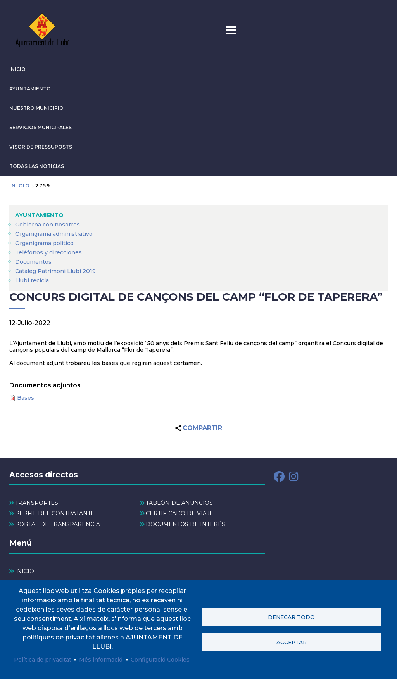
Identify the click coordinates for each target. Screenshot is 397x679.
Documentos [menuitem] (33, 261)
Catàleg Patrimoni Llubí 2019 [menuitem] (55, 271)
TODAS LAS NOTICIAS (36, 166)
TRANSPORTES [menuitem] (36, 503)
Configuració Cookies (160, 659)
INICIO (17, 69)
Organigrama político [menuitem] (44, 243)
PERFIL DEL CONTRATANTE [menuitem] (55, 513)
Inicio (19, 185)
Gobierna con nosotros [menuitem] (47, 224)
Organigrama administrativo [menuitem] (54, 233)
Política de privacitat (42, 659)
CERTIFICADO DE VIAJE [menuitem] (179, 513)
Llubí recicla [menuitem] (32, 280)
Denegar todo (291, 617)
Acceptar (291, 642)
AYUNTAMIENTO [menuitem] (39, 215)
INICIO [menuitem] (24, 571)
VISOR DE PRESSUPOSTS (40, 147)
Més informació (101, 659)
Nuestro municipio (36, 108)
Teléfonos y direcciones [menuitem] (48, 252)
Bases (25, 397)
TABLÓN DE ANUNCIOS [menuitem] (179, 503)
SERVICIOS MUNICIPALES (40, 127)
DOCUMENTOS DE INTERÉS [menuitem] (185, 524)
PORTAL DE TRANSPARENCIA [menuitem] (57, 524)
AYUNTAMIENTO (30, 89)
